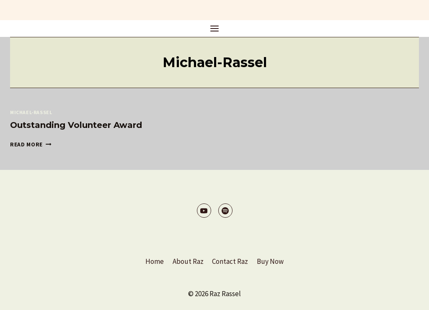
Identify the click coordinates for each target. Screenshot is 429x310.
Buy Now (270, 261)
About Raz (188, 261)
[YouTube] (204, 210)
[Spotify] (225, 210)
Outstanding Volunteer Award (76, 125)
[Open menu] (214, 28)
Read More (31, 144)
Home (154, 261)
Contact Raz (230, 261)
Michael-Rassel (31, 112)
